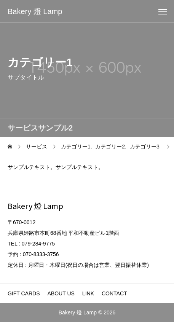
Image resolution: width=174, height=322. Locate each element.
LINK (88, 293)
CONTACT (114, 293)
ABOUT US (61, 293)
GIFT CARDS (24, 293)
